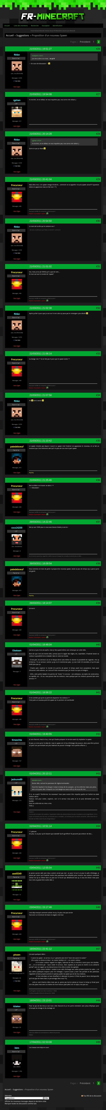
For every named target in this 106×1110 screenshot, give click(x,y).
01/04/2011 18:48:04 (41, 644)
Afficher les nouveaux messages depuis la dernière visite (25, 1101)
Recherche (35, 25)
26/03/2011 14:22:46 (41, 521)
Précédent (85, 41)
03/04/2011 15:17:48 (41, 907)
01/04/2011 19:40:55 (41, 734)
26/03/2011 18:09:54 (41, 563)
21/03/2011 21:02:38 (41, 308)
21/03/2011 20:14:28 (41, 133)
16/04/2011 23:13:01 (41, 1000)
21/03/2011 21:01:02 (41, 266)
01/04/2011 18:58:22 (41, 692)
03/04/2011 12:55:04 (41, 867)
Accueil (7, 25)
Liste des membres (21, 25)
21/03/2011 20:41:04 (41, 179)
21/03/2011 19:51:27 (41, 49)
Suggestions (22, 35)
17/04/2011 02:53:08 (41, 1042)
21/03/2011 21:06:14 (41, 353)
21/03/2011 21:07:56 (41, 395)
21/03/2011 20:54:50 (41, 221)
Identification (57, 25)
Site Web (17, 81)
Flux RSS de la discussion (92, 1096)
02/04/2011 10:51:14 (41, 826)
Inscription (45, 25)
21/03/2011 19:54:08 (41, 94)
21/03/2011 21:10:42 (41, 440)
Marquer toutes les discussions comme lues (21, 1103)
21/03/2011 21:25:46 (41, 480)
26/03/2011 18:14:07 (41, 603)
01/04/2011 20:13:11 (41, 773)
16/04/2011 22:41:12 (41, 948)
